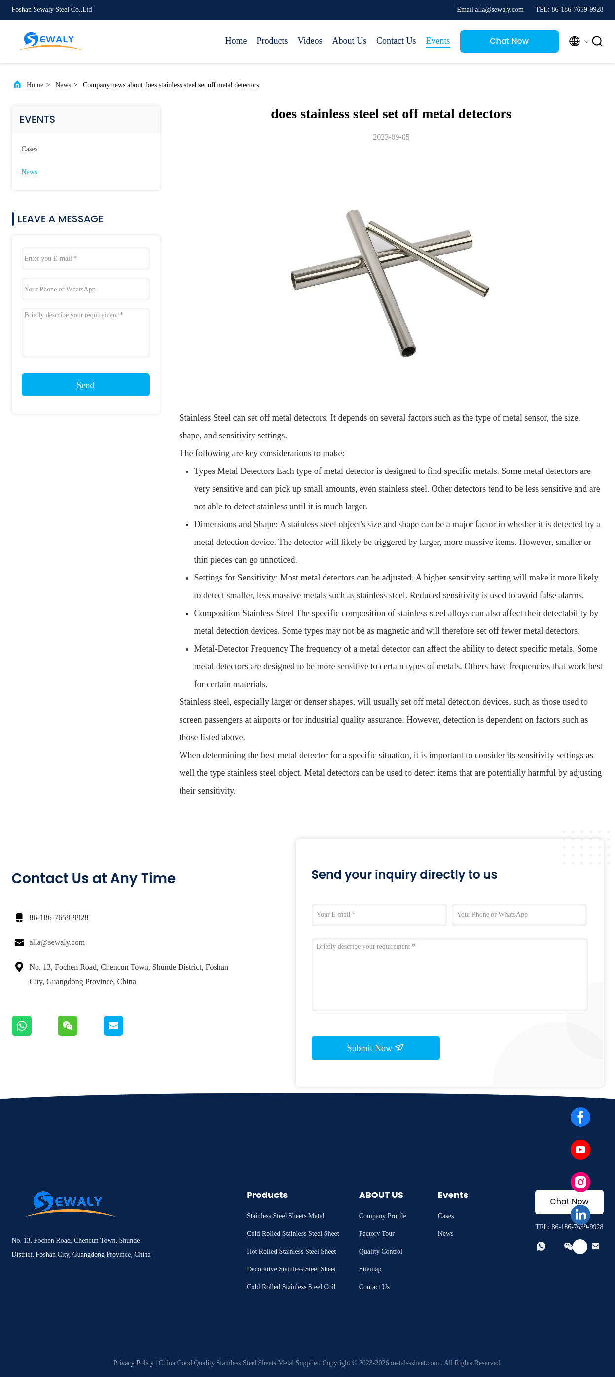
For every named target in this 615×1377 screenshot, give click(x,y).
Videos (310, 41)
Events (438, 41)
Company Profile (382, 1216)
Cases (30, 149)
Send (86, 385)
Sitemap (370, 1269)
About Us (349, 41)
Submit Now (375, 1047)
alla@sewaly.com (57, 942)
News (63, 85)
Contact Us (396, 41)
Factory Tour (377, 1233)
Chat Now (509, 41)
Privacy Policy (133, 1363)
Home (236, 41)
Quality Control (380, 1251)
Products (272, 41)
